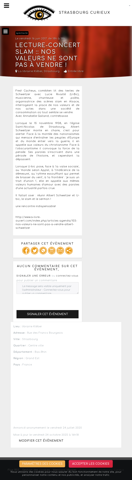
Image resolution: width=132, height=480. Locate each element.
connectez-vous (67, 275)
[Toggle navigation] (6, 5)
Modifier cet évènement (41, 440)
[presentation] (42, 300)
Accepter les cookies (90, 463)
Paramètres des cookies (42, 463)
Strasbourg (52, 71)
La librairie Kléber (28, 71)
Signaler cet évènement (47, 314)
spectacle (22, 33)
